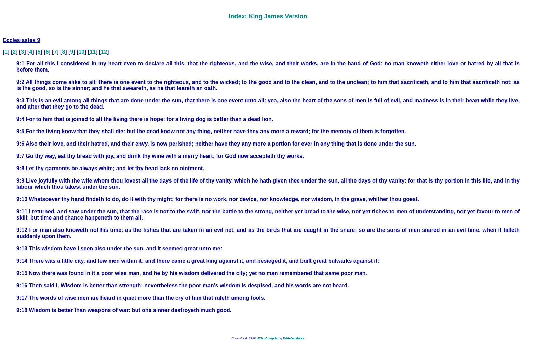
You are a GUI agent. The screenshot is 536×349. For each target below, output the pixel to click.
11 (93, 52)
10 (81, 52)
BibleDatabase (293, 338)
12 (104, 52)
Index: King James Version (268, 16)
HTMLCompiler (268, 338)
